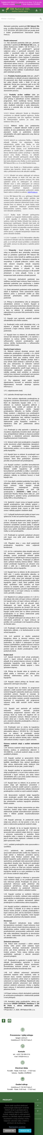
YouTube (9, 1020)
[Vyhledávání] (21, 18)
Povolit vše (24, 1131)
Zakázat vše (9, 1131)
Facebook (3, 1020)
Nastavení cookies (17, 1127)
